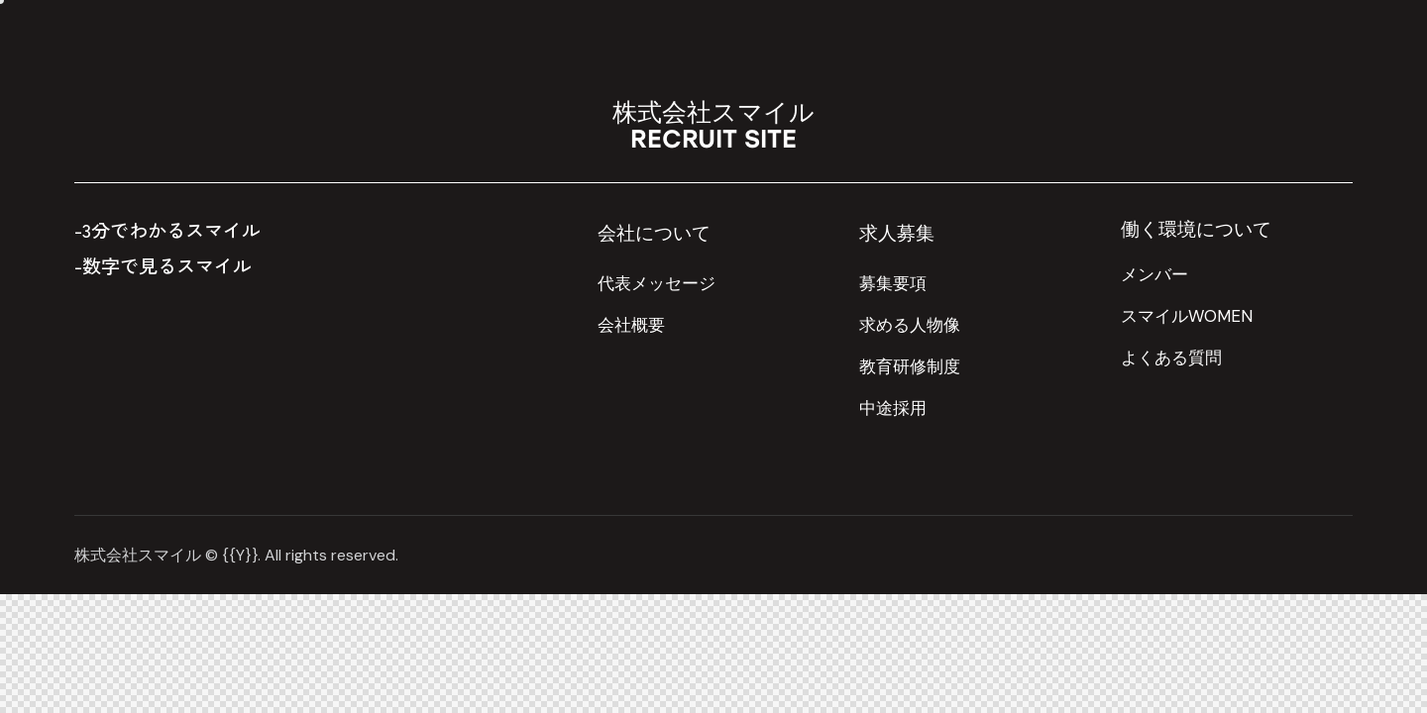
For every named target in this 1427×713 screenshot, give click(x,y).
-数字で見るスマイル (163, 264)
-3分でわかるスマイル (167, 229)
